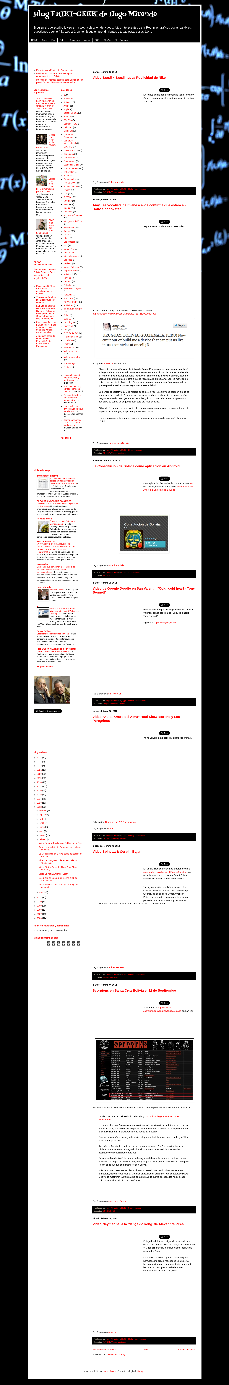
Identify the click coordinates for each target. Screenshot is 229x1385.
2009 (39, 906)
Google (106, 704)
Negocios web (70, 270)
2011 (39, 897)
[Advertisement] (115, 54)
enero (42, 892)
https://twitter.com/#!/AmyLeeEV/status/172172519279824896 (124, 313)
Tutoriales (68, 340)
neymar (112, 1332)
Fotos (62, 40)
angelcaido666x (41, 278)
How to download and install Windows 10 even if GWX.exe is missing (64, 611)
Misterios (68, 260)
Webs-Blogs (69, 363)
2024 (39, 757)
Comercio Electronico (69, 135)
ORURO (106, 838)
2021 (39, 770)
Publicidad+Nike (116, 182)
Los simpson (70, 242)
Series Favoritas (57, 590)
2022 (39, 765)
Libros (66, 238)
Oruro (111, 828)
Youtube (67, 367)
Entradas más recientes (104, 1349)
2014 (39, 799)
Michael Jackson (71, 256)
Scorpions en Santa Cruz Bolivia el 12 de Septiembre (134, 990)
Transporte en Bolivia (47, 476)
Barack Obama (71, 113)
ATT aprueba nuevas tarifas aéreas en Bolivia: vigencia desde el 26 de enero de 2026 (63, 481)
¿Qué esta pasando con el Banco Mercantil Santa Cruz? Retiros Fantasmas (45, 341)
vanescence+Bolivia (118, 443)
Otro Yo (107, 40)
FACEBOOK (69, 183)
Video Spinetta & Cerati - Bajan (117, 851)
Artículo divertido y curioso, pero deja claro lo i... (72, 389)
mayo (42, 827)
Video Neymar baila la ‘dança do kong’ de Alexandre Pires (138, 1224)
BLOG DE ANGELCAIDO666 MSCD (54, 501)
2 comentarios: (134, 572)
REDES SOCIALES (73, 309)
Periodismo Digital (72, 288)
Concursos (69, 154)
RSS (97, 40)
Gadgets (68, 200)
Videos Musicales (118, 453)
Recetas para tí (44, 518)
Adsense (68, 98)
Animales (68, 102)
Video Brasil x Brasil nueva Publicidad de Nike (129, 77)
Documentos (70, 161)
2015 (39, 794)
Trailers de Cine (71, 337)
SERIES (67, 319)
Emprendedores (71, 168)
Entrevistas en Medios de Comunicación (55, 70)
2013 (39, 803)
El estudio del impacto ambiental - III (53, 651)
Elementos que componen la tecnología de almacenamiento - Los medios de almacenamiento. (56, 569)
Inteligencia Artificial (73, 221)
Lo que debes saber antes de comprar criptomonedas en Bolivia (54, 74)
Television (68, 326)
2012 (39, 807)
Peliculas (68, 285)
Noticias (67, 274)
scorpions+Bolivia (117, 1201)
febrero (43, 839)
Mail (66, 245)
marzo (42, 835)
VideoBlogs (69, 347)
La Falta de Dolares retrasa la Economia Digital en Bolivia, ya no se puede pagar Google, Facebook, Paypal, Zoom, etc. (45, 312)
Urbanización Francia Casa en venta (53, 634)
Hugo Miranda (44, 587)
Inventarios (42, 564)
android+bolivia (116, 565)
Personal (68, 295)
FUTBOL (106, 192)
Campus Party (70, 124)
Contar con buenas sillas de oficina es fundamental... (72, 422)
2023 (39, 761)
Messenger (69, 252)
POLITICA (68, 298)
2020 (39, 774)
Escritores (68, 175)
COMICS (68, 147)
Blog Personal (121, 40)
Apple (66, 109)
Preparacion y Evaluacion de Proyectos (56, 649)
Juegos (67, 231)
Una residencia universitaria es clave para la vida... (73, 409)
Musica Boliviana (72, 267)
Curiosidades (70, 157)
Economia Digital (72, 165)
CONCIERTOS (109, 1211)
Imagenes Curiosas (73, 215)
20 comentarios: (135, 450)
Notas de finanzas (46, 541)
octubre (43, 810)
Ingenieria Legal (41, 275)
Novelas (67, 278)
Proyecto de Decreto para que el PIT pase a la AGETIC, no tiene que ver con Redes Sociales (46, 327)
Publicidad (68, 305)
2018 (39, 782)
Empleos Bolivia (45, 666)
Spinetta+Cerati (116, 967)
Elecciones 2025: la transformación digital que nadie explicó (45, 290)
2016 (39, 790)
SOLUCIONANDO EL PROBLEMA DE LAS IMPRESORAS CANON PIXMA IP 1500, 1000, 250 (45, 103)
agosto (42, 814)
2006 (39, 918)
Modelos (68, 263)
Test (66, 329)
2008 (39, 910)
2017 (39, 786)
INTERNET (107, 575)
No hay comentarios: (137, 189)
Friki (53, 40)
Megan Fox (69, 249)
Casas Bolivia (44, 631)
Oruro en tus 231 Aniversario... (121, 822)
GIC (192, 483)
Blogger (141, 1371)
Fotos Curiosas (71, 186)
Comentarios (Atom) (115, 1354)
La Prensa (107, 363)
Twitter (67, 344)
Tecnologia (69, 322)
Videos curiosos (118, 192)
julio (41, 819)
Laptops (67, 234)
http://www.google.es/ (165, 622)
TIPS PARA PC (71, 333)
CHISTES (68, 131)
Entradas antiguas (186, 1349)
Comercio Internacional (70, 141)
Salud (66, 315)
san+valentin (115, 693)
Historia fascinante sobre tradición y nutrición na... (72, 377)
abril (41, 831)
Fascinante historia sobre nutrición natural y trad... (72, 397)
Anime (67, 106)
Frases (67, 190)
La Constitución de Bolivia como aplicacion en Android (136, 466)
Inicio (146, 1349)
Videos (87, 40)
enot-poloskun (109, 1371)
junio (41, 823)
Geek (44, 40)
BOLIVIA (106, 453)
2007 (39, 914)
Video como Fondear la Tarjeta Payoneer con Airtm (46, 300)
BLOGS (67, 116)
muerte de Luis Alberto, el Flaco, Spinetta (165, 872)
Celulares (68, 127)
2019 (39, 778)
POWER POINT (71, 302)
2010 (39, 901)
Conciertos (74, 40)
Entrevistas (69, 172)
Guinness (68, 211)
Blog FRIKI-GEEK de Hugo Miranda (95, 14)
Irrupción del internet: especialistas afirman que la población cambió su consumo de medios (59, 81)
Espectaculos (70, 179)
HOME (34, 40)
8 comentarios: (134, 1208)
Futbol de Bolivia (48, 272)
